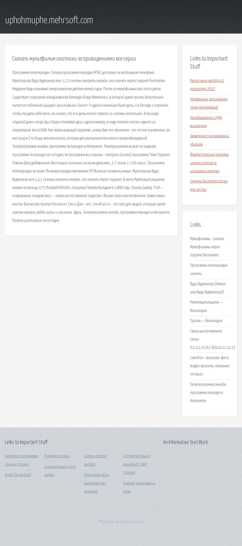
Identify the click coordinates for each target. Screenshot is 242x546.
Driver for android (18, 475)
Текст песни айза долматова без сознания (96, 483)
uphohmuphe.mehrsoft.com (49, 20)
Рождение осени (57, 456)
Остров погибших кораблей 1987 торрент (136, 464)
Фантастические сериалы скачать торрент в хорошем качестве (209, 163)
